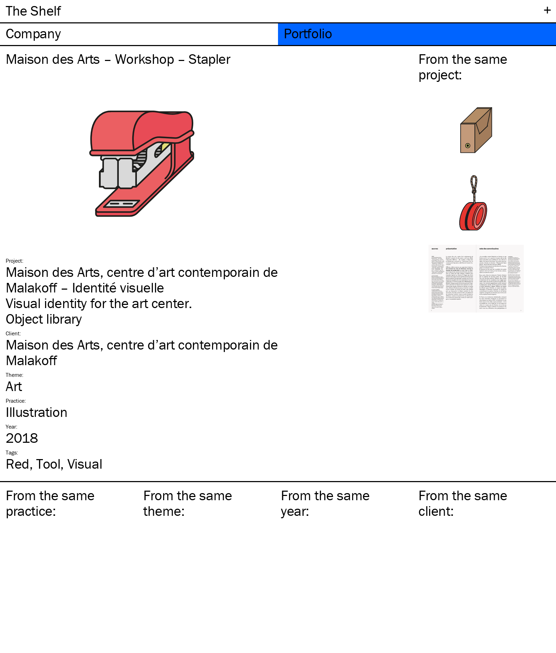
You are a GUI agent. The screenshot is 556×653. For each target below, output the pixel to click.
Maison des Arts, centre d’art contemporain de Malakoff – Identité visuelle (142, 279)
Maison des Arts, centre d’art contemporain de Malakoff (142, 352)
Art (14, 386)
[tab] (139, 34)
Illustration (36, 411)
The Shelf (33, 10)
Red (17, 463)
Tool (48, 463)
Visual (84, 463)
